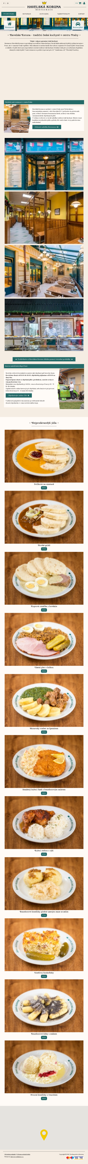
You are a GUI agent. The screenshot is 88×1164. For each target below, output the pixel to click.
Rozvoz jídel (44, 14)
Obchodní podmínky (10, 1154)
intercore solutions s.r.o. (17, 1156)
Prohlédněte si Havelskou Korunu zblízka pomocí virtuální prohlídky (44, 359)
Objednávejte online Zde (18, 395)
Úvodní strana (8, 14)
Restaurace (27, 14)
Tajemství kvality (63, 14)
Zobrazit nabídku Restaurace (46, 127)
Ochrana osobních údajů (23, 1154)
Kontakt (81, 14)
